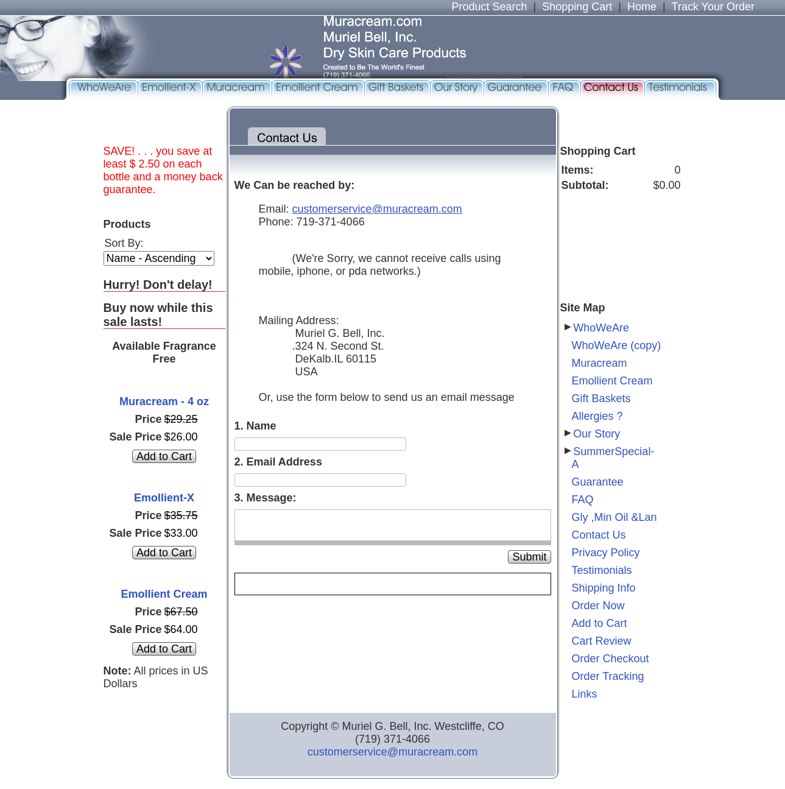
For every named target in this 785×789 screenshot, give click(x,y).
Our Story (596, 434)
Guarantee (598, 482)
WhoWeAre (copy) (616, 345)
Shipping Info (604, 588)
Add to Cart (599, 623)
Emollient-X (164, 498)
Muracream (599, 363)
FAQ (583, 500)
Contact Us (599, 535)
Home (642, 7)
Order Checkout (610, 659)
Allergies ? (597, 416)
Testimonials (602, 570)
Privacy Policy (606, 553)
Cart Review (602, 641)
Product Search (489, 7)
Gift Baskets (601, 398)
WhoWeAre (601, 328)
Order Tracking (608, 676)
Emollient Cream (164, 594)
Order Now (598, 606)
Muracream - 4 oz (164, 401)
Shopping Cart (577, 7)
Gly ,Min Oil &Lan (614, 517)
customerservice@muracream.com (392, 752)
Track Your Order (713, 7)
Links (584, 694)
